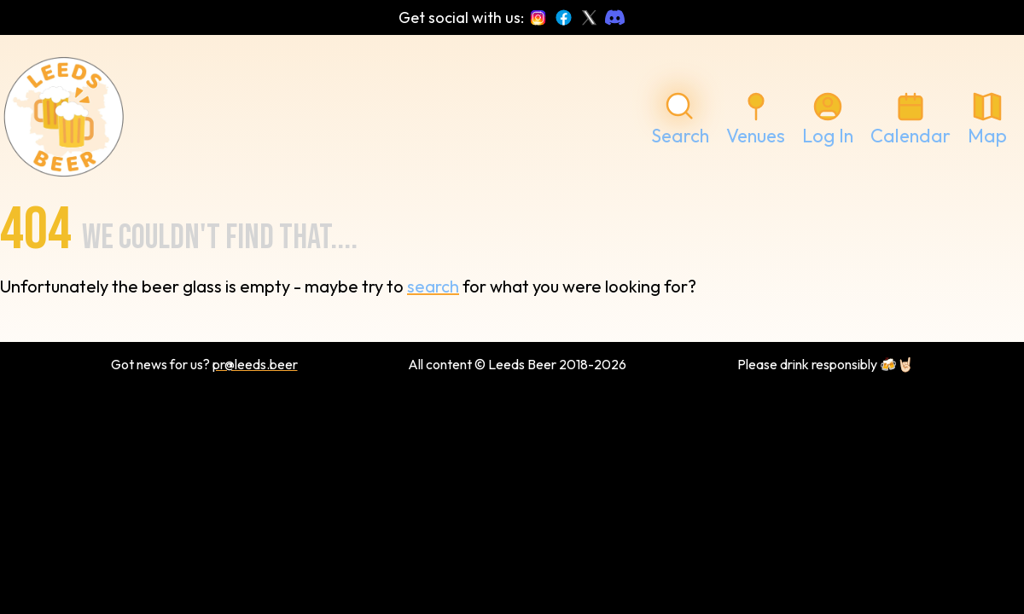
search (433, 286)
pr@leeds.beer (255, 364)
